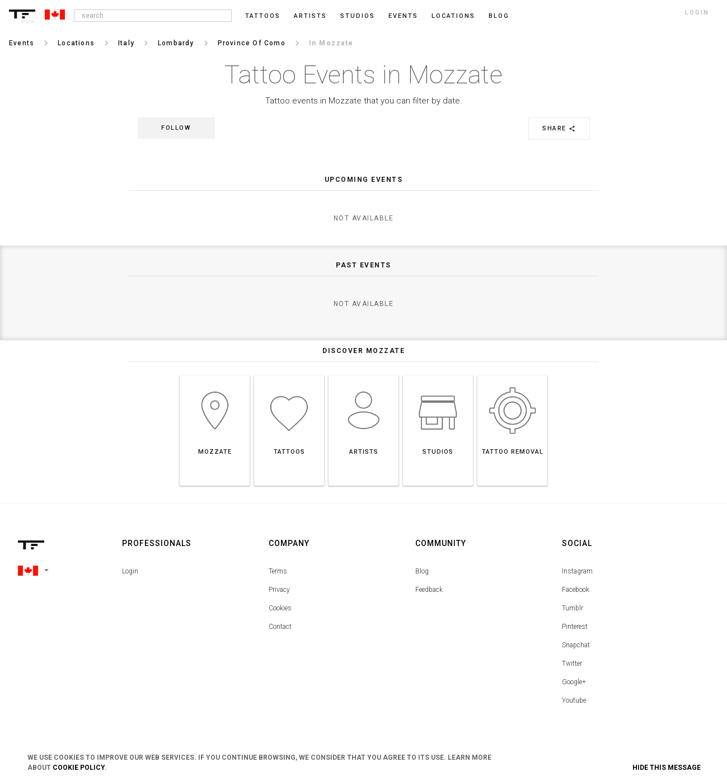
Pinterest (575, 627)
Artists (310, 16)
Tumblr (572, 608)
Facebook (575, 590)
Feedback (429, 590)
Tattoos (262, 16)
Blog (422, 571)
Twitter (572, 663)
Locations (453, 16)
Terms (278, 571)
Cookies (280, 608)
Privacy (279, 590)
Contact (280, 627)
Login (130, 571)
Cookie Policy (79, 767)
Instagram (577, 571)
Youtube (574, 700)
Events (403, 16)
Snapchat (576, 645)
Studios (357, 16)
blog (499, 16)
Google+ (574, 682)
